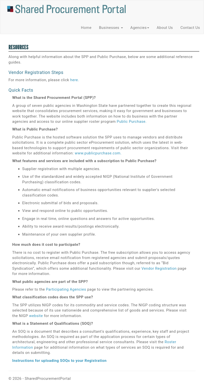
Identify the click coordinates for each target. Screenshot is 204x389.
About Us (165, 27)
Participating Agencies (66, 289)
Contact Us (190, 27)
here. (74, 80)
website (36, 316)
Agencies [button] (139, 27)
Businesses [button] (111, 27)
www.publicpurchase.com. (98, 153)
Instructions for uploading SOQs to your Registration (59, 360)
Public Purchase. (132, 121)
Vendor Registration (159, 268)
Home (86, 27)
